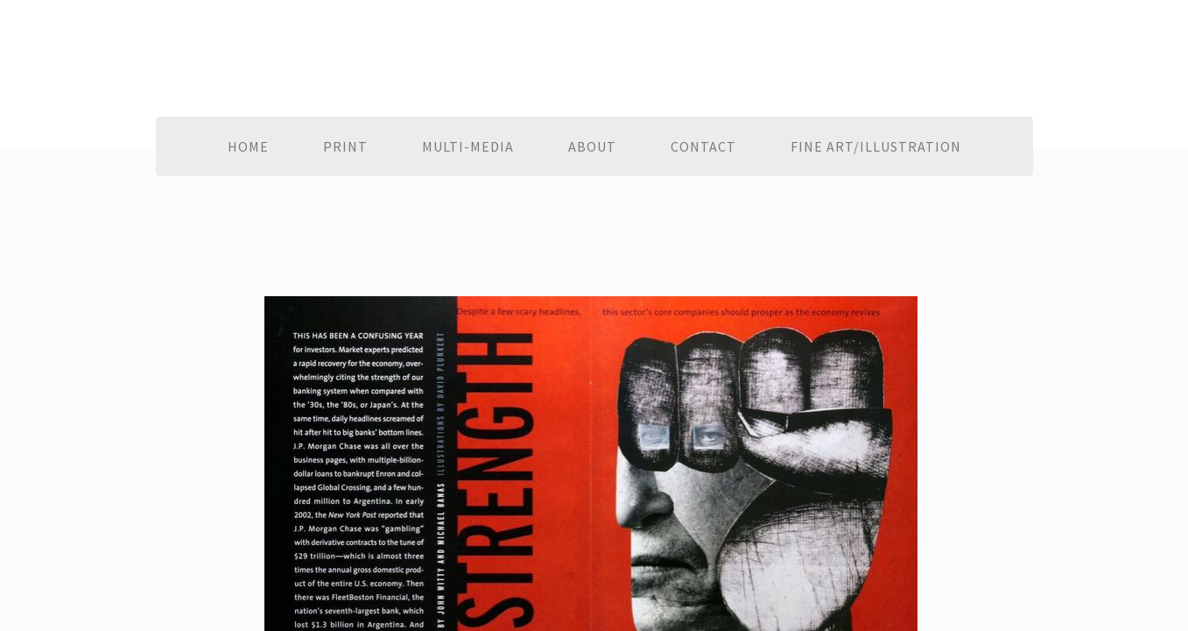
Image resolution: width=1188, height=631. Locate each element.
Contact (703, 146)
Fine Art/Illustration (876, 146)
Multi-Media (468, 146)
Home (248, 146)
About (592, 146)
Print (345, 146)
